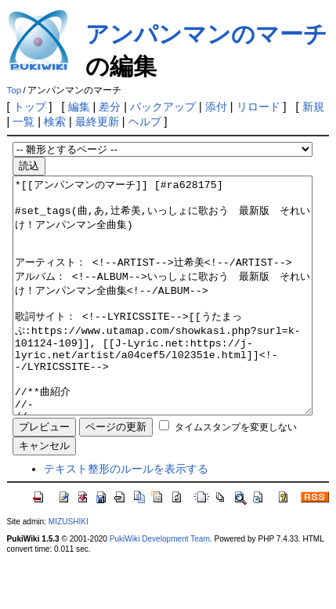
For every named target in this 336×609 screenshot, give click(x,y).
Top (14, 90)
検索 (55, 121)
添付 (216, 106)
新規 (313, 106)
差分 (110, 106)
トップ (29, 106)
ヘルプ (144, 121)
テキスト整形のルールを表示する (126, 515)
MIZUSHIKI (69, 568)
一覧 (23, 121)
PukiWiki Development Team (160, 586)
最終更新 (97, 121)
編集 (79, 106)
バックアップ (163, 106)
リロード (258, 106)
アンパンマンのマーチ (206, 34)
